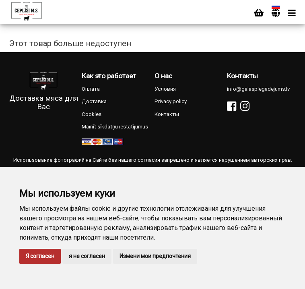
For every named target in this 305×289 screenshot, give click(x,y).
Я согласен (40, 256)
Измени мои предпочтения (155, 256)
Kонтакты (167, 114)
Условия (165, 89)
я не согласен (87, 256)
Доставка (94, 101)
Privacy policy (171, 101)
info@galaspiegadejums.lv (258, 89)
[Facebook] (231, 106)
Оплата (91, 89)
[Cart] (259, 13)
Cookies (91, 114)
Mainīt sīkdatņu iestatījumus (115, 127)
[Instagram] (244, 106)
